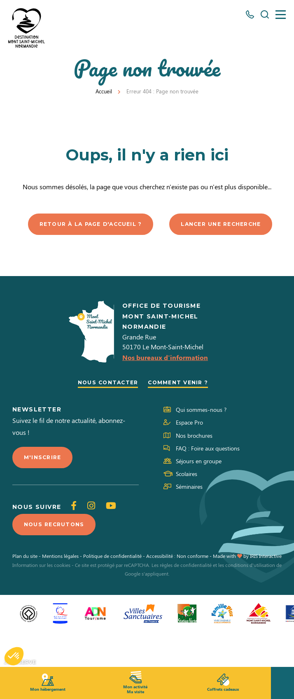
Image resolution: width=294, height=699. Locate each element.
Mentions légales (60, 591)
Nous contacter (104, 414)
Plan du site (24, 591)
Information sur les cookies (41, 599)
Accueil (104, 91)
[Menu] (280, 14)
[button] (14, 656)
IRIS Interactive (266, 591)
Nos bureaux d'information (165, 389)
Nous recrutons (58, 558)
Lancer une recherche (150, 255)
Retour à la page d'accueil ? (149, 224)
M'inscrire (44, 490)
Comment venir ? (182, 414)
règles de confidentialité (186, 599)
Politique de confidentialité (112, 591)
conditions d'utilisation (250, 599)
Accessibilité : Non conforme (177, 591)
